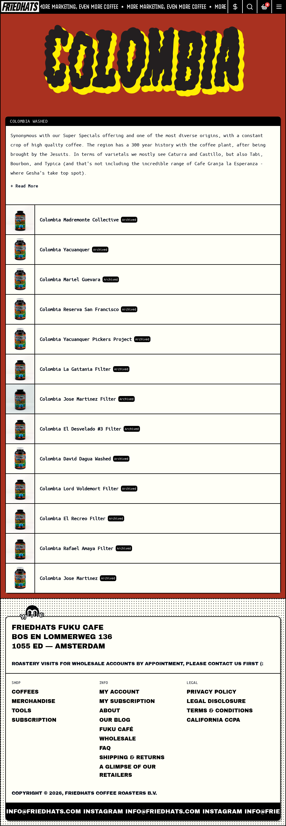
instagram (109, 811)
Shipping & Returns (131, 757)
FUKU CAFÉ (116, 729)
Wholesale (117, 739)
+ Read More (24, 185)
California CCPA (213, 720)
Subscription (34, 720)
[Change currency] (235, 6)
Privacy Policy (211, 692)
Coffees (25, 692)
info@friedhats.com (49, 811)
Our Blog (114, 720)
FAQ (105, 748)
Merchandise (33, 701)
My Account (119, 692)
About (109, 711)
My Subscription (127, 701)
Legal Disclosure (216, 701)
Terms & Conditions (220, 711)
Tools (21, 711)
